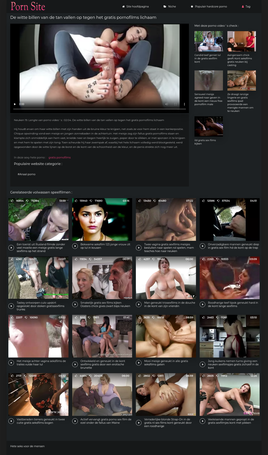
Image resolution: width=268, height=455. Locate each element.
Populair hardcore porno (209, 6)
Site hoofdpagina (135, 6)
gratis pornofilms (60, 157)
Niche (170, 6)
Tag (246, 6)
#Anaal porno (26, 174)
